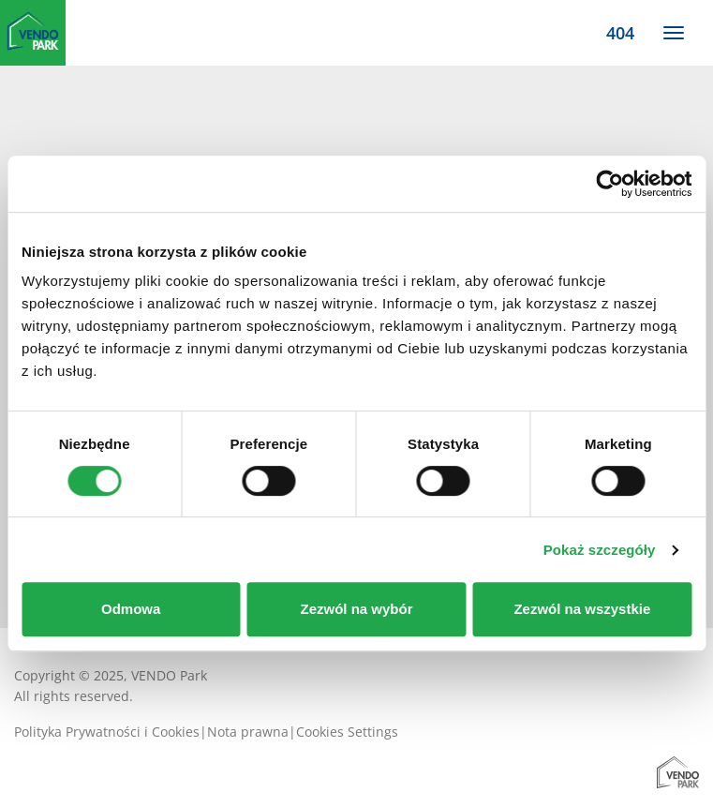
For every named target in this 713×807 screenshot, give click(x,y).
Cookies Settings (347, 731)
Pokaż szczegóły (599, 550)
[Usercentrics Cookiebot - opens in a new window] (609, 184)
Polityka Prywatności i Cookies (107, 731)
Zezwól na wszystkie (581, 609)
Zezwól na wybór (357, 609)
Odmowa (130, 609)
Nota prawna (248, 731)
